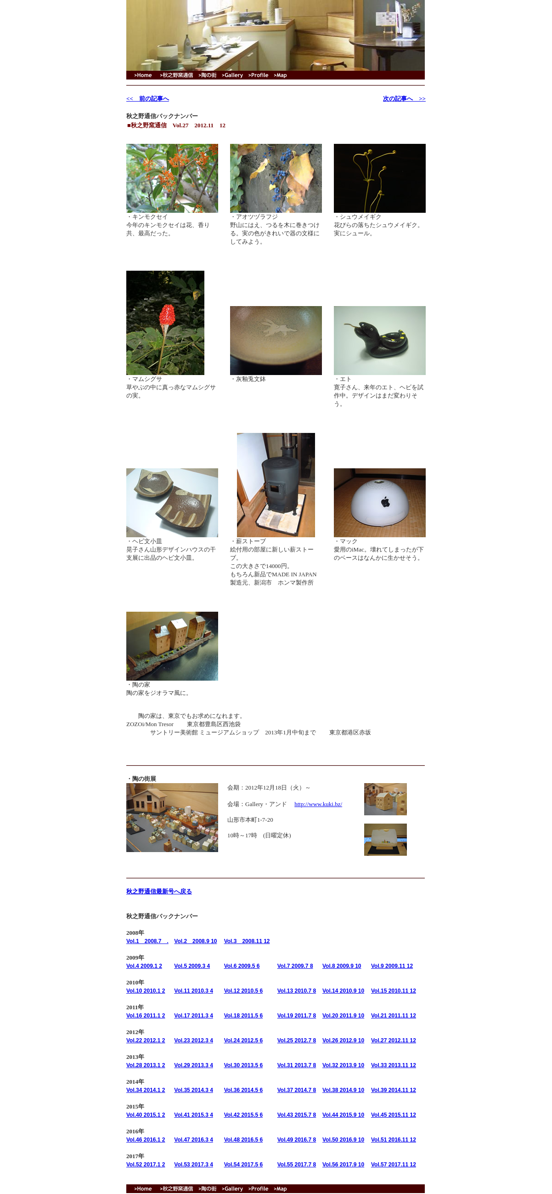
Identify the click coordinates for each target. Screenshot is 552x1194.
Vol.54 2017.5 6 (243, 1164)
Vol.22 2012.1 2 (145, 1040)
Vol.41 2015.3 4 (193, 1115)
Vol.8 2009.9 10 (341, 966)
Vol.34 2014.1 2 (145, 1090)
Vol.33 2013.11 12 (393, 1065)
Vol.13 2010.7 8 (296, 991)
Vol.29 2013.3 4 (193, 1065)
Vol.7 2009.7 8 (295, 966)
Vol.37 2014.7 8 (296, 1090)
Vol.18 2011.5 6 (243, 1015)
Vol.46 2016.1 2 (145, 1140)
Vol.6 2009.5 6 (242, 966)
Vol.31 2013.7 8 (296, 1065)
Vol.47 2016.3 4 (193, 1140)
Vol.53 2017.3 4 (193, 1164)
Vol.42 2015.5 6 (243, 1115)
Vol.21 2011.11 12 (393, 1015)
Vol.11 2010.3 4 (193, 991)
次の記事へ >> (404, 98)
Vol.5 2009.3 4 (192, 966)
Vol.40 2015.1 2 (145, 1115)
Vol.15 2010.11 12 (393, 991)
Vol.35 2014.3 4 (193, 1090)
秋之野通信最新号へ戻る (159, 891)
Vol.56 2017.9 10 (343, 1164)
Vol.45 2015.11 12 (393, 1115)
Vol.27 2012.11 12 (393, 1040)
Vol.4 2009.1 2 (144, 966)
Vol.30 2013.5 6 (243, 1065)
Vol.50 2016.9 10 (343, 1140)
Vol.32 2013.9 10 (343, 1065)
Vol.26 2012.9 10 (343, 1040)
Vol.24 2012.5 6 (243, 1040)
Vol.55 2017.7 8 (296, 1164)
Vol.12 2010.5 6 (243, 991)
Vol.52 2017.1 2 (145, 1164)
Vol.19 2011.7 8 (296, 1015)
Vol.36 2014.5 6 (243, 1090)
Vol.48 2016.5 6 (243, 1140)
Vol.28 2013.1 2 (145, 1065)
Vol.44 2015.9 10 (343, 1115)
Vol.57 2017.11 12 (393, 1164)
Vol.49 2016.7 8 (296, 1140)
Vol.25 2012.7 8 (296, 1040)
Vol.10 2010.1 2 (145, 991)
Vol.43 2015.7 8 (296, 1115)
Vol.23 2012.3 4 (193, 1040)
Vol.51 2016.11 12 (393, 1140)
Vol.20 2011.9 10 (343, 1015)
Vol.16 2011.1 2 (145, 1015)
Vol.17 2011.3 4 (193, 1015)
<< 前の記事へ (147, 98)
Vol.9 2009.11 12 (392, 966)
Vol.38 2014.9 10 (343, 1090)
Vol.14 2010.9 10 (343, 991)
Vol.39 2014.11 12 (393, 1090)
